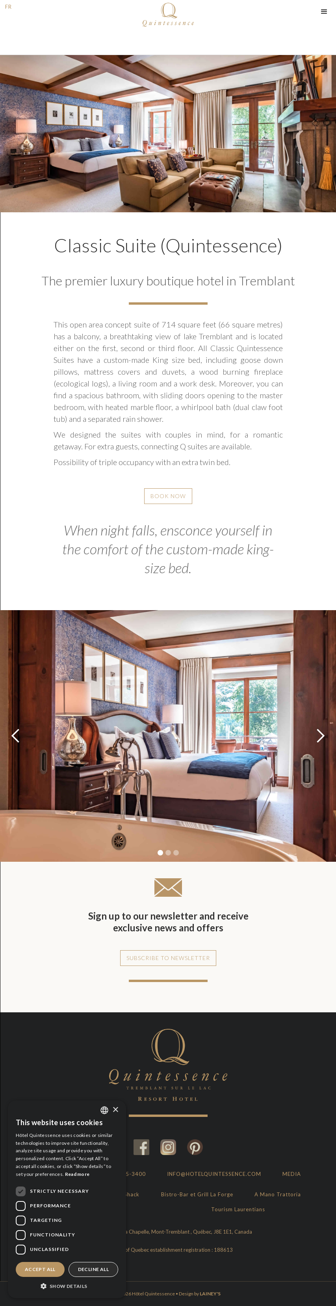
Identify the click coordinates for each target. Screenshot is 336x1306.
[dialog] (67, 1199)
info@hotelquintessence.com (214, 1174)
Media (291, 1174)
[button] (324, 12)
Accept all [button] (40, 1269)
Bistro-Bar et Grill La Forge (197, 1194)
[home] (168, 13)
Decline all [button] (93, 1269)
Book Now (168, 496)
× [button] (115, 1110)
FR (8, 7)
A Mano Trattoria (277, 1194)
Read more (77, 1174)
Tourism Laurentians (238, 1209)
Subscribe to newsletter (168, 958)
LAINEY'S (210, 1294)
